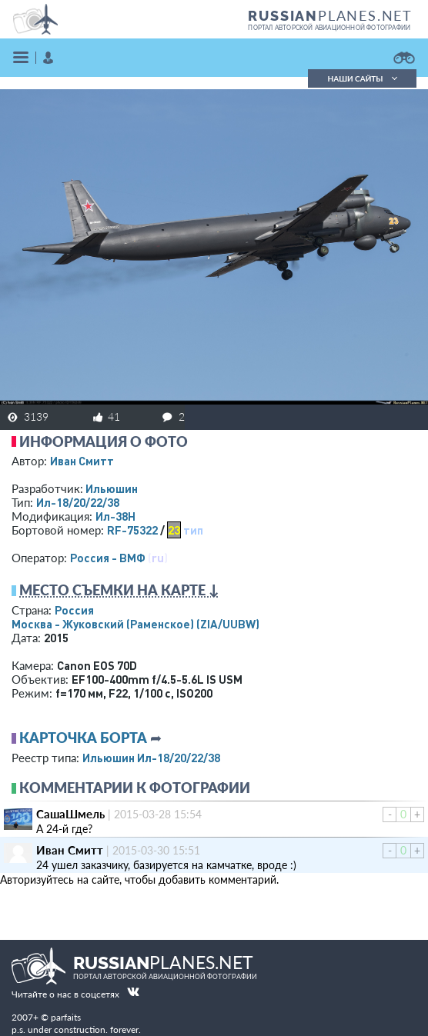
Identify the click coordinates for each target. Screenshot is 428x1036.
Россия (74, 610)
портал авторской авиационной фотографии (329, 28)
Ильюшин (111, 488)
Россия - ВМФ (107, 558)
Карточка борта (83, 737)
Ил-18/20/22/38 (77, 502)
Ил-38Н (115, 516)
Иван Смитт (82, 461)
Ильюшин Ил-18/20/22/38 (151, 758)
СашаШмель (70, 814)
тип (193, 530)
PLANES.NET (330, 15)
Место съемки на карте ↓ (119, 589)
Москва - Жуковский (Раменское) (135, 624)
